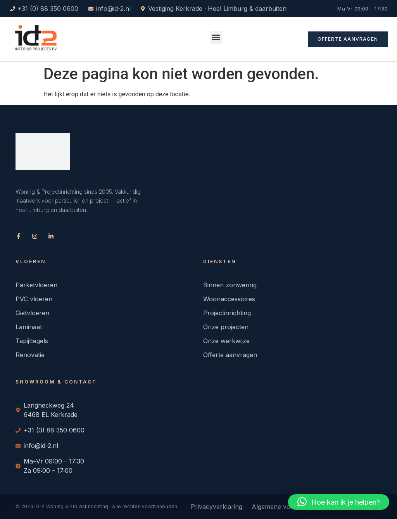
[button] (216, 37)
